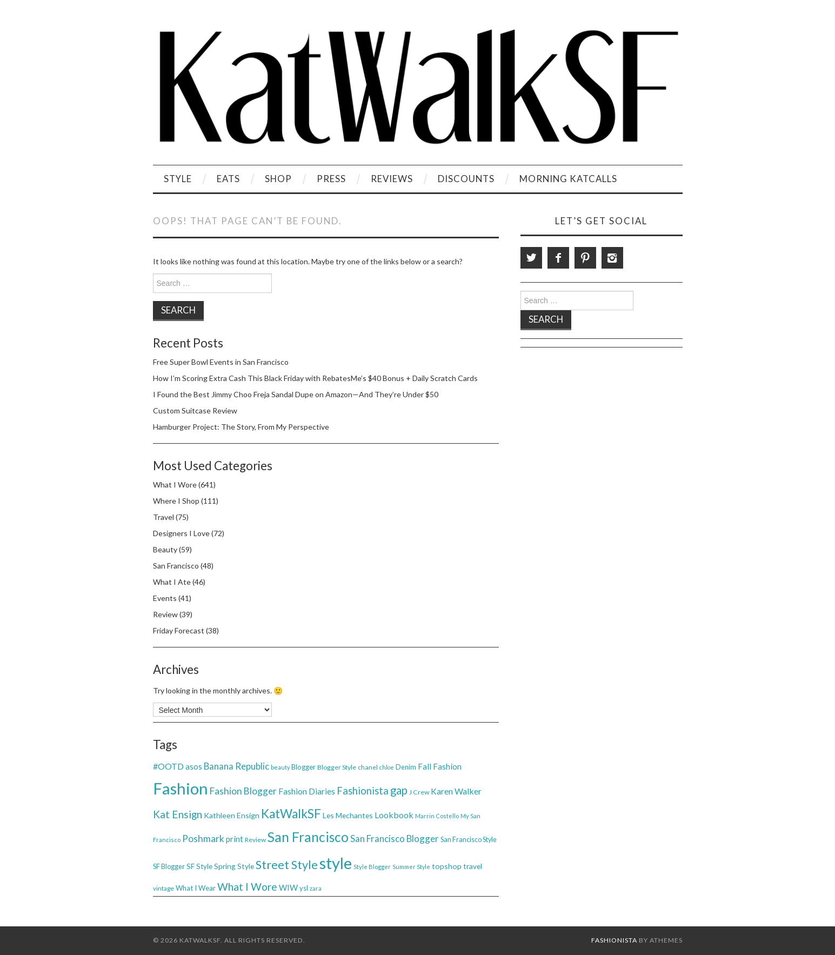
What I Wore (175, 484)
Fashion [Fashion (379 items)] (180, 788)
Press (331, 178)
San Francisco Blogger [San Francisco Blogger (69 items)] (394, 838)
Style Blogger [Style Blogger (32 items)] (372, 866)
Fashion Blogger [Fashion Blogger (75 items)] (243, 791)
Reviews (392, 178)
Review (165, 614)
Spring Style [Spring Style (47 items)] (234, 866)
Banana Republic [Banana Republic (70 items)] (236, 766)
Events (165, 598)
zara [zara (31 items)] (316, 888)
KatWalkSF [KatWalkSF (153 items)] (291, 813)
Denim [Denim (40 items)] (406, 767)
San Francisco (176, 565)
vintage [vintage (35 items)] (163, 888)
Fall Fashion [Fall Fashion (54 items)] (440, 766)
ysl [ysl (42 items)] (303, 888)
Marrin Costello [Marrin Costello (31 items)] (437, 815)
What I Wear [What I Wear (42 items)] (196, 888)
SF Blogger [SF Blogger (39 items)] (169, 867)
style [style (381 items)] (335, 862)
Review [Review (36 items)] (255, 840)
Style (178, 178)
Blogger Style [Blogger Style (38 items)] (336, 767)
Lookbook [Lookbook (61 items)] (394, 815)
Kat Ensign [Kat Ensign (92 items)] (177, 814)
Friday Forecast (178, 630)
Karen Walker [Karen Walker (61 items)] (456, 791)
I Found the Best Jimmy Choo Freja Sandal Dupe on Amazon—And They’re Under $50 (295, 394)
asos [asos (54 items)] (193, 766)
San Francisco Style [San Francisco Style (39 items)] (468, 840)
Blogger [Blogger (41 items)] (303, 767)
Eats (228, 178)
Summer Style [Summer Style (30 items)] (411, 866)
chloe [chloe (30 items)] (386, 767)
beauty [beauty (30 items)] (280, 767)
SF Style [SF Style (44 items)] (199, 866)
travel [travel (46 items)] (472, 866)
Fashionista (614, 940)
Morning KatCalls (568, 178)
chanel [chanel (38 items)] (368, 767)
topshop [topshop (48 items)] (447, 866)
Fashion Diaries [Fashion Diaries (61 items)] (306, 791)
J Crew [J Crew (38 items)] (419, 792)
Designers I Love (181, 533)
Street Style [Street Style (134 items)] (287, 865)
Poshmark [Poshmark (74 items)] (203, 838)
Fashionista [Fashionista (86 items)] (363, 791)
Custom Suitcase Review (195, 410)
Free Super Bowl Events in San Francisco (221, 361)
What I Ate (172, 581)
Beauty (165, 549)
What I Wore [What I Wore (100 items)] (247, 886)
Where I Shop (176, 500)
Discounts (466, 178)
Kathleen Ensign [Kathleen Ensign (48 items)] (231, 815)
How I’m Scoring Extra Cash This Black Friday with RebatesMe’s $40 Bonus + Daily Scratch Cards (315, 378)
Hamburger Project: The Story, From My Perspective (241, 426)
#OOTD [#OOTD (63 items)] (168, 766)
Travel (163, 517)
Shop (278, 178)
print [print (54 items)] (234, 839)
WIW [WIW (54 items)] (288, 887)
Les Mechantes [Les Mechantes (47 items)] (348, 815)
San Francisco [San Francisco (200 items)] (308, 837)
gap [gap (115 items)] (399, 790)
